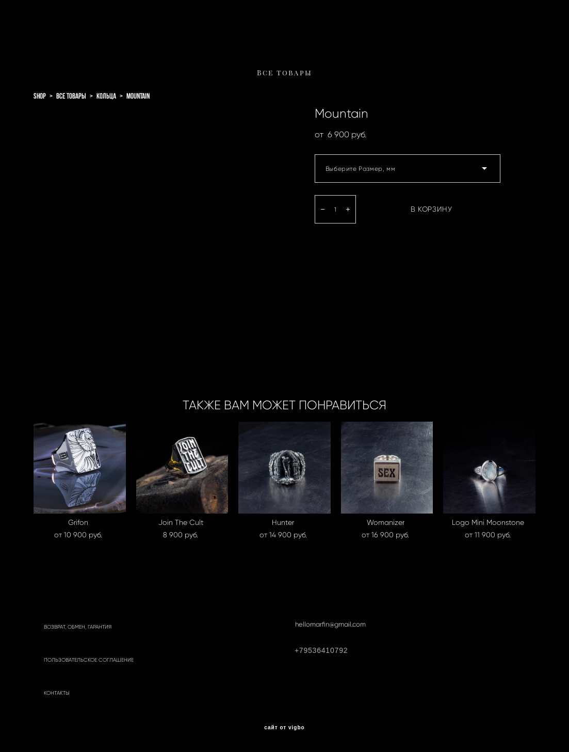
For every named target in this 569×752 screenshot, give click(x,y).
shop (40, 96)
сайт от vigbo (284, 727)
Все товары (285, 72)
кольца (106, 96)
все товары (71, 96)
